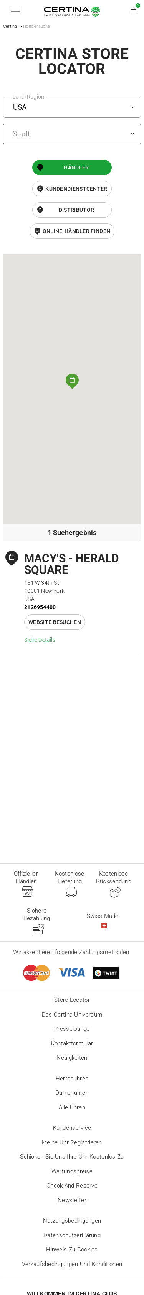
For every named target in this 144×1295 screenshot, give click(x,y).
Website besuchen (54, 622)
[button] (14, 11)
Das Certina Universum (72, 1014)
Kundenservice (72, 1127)
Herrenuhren (72, 1078)
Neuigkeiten (71, 1057)
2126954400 (40, 607)
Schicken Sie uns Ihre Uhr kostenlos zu (72, 1156)
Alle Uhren (72, 1107)
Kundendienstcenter (76, 189)
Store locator (72, 999)
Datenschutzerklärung (72, 1235)
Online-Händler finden (76, 231)
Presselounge (72, 1028)
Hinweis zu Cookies (72, 1249)
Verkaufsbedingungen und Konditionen (72, 1264)
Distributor (76, 210)
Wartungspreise (72, 1171)
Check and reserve (72, 1185)
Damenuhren (72, 1092)
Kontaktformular (72, 1043)
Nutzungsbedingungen (72, 1220)
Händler (76, 167)
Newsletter (72, 1200)
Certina (10, 26)
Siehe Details (39, 640)
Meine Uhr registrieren (72, 1142)
